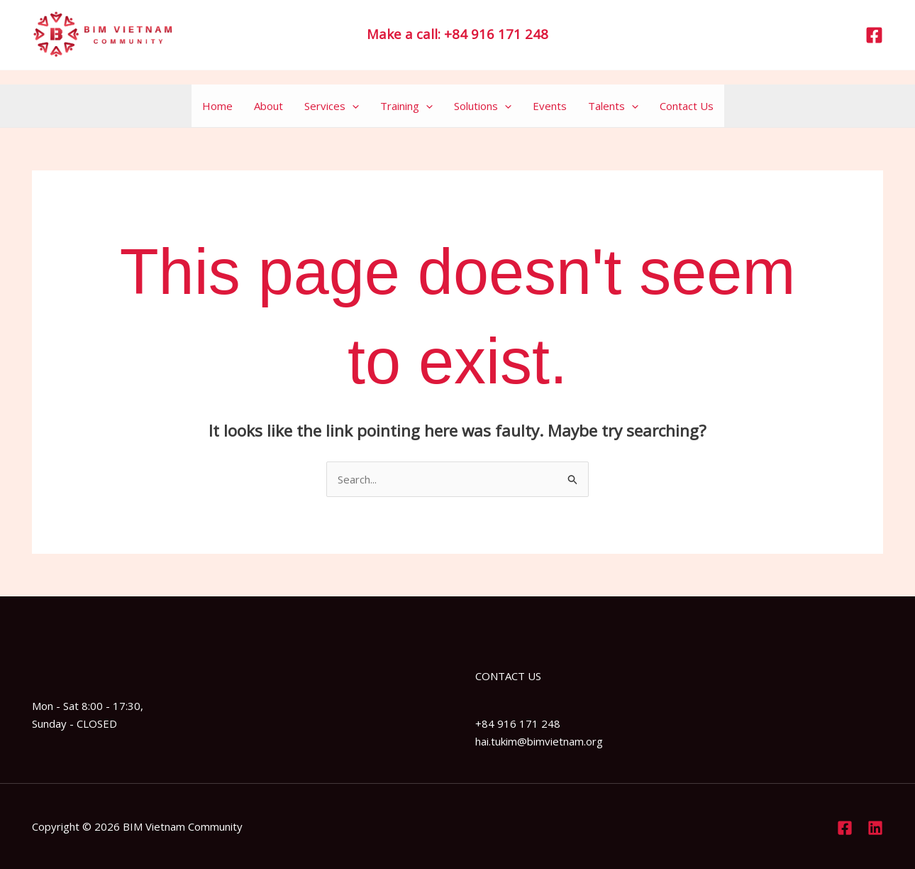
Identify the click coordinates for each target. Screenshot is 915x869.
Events (550, 106)
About (268, 106)
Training (406, 105)
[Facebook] (874, 35)
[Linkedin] (875, 828)
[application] (352, 105)
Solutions (482, 105)
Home (217, 106)
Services (331, 105)
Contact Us (687, 106)
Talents (613, 105)
